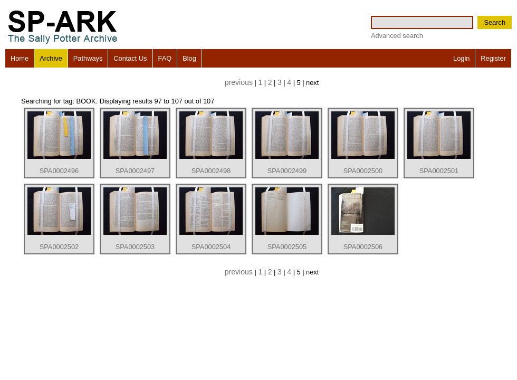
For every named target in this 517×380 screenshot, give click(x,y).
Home (19, 58)
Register (493, 58)
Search (494, 22)
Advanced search (397, 36)
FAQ (165, 58)
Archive (51, 58)
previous (239, 82)
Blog (189, 58)
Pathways (87, 58)
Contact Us (130, 58)
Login (461, 58)
